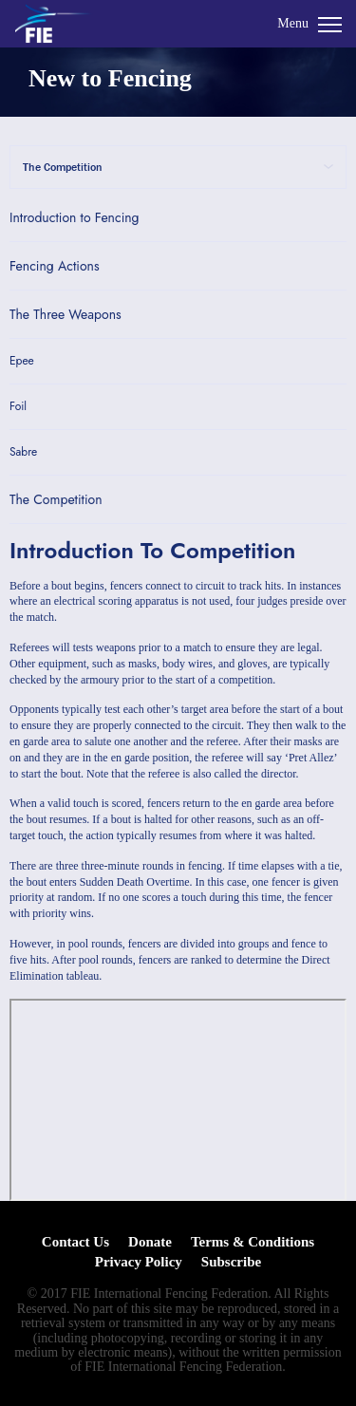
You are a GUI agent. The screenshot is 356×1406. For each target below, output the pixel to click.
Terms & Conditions (252, 1241)
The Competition (56, 499)
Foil (18, 407)
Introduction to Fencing (74, 217)
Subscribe (231, 1261)
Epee (21, 361)
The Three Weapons (65, 314)
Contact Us (75, 1241)
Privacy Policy (138, 1261)
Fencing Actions (54, 265)
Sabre (23, 452)
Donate (150, 1241)
